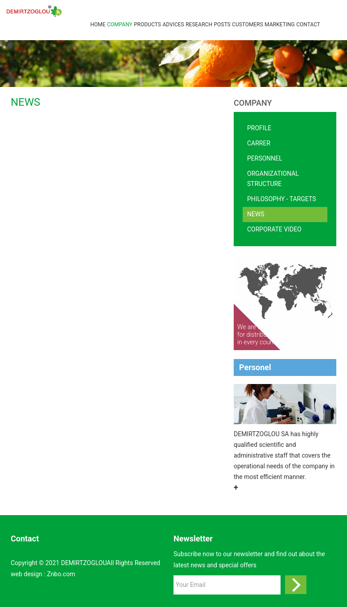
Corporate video (274, 229)
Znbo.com (61, 574)
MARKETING (279, 24)
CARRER (258, 143)
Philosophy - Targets (281, 198)
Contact (308, 24)
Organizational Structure (273, 179)
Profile (259, 128)
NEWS (255, 214)
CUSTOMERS (247, 24)
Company (119, 24)
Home (97, 24)
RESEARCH (199, 24)
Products (147, 24)
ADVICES (173, 24)
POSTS (222, 24)
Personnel (264, 158)
